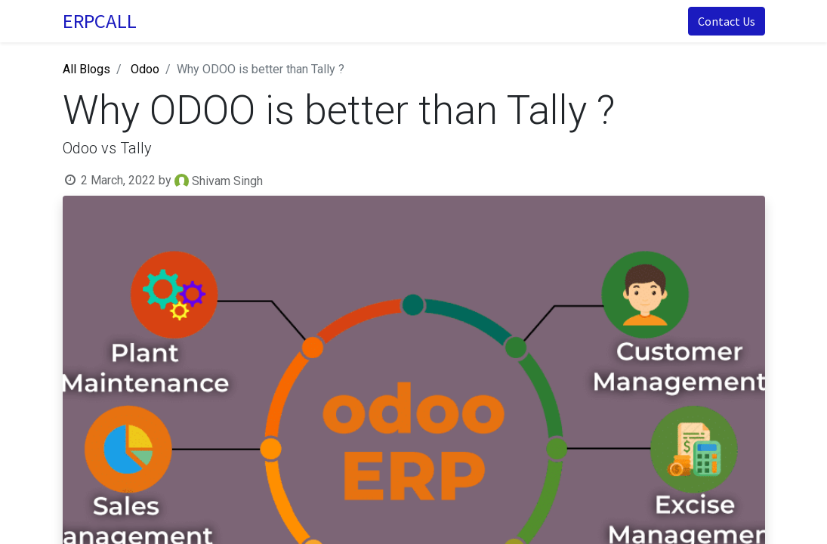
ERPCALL (100, 20)
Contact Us (726, 21)
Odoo (145, 69)
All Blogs (86, 69)
